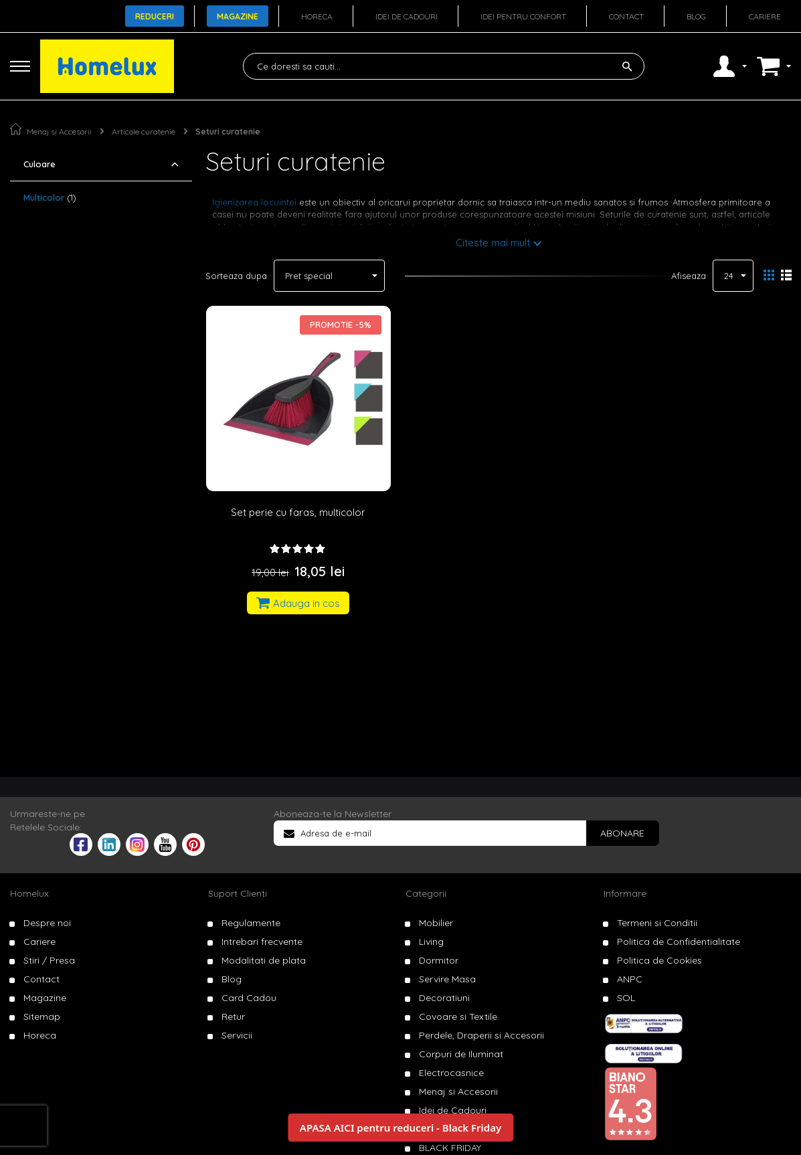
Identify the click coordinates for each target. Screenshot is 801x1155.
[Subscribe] (622, 833)
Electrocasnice (451, 1073)
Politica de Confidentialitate (678, 942)
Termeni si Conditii (657, 923)
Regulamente (250, 923)
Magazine (237, 16)
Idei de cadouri (406, 16)
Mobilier (436, 923)
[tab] (101, 164)
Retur (233, 1016)
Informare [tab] (625, 893)
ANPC (629, 979)
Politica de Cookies (659, 960)
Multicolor (49, 197)
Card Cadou (248, 998)
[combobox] (443, 66)
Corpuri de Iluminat (461, 1054)
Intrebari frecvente (261, 942)
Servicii (236, 1035)
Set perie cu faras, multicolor (298, 512)
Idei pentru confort (523, 16)
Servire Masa (447, 979)
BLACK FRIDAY (450, 1148)
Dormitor (438, 960)
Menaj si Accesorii (59, 131)
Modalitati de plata (263, 960)
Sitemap (41, 1016)
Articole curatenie (143, 131)
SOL (626, 998)
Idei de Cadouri (452, 1110)
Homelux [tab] (29, 893)
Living (431, 942)
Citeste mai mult (493, 242)
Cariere (765, 16)
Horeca (317, 16)
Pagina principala (15, 129)
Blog (696, 16)
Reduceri (154, 16)
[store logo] (107, 66)
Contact (626, 16)
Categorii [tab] (426, 893)
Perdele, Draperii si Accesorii (481, 1035)
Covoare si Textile (458, 1016)
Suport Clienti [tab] (237, 893)
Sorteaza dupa (236, 275)
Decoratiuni (444, 998)
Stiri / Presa (49, 960)
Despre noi (47, 923)
